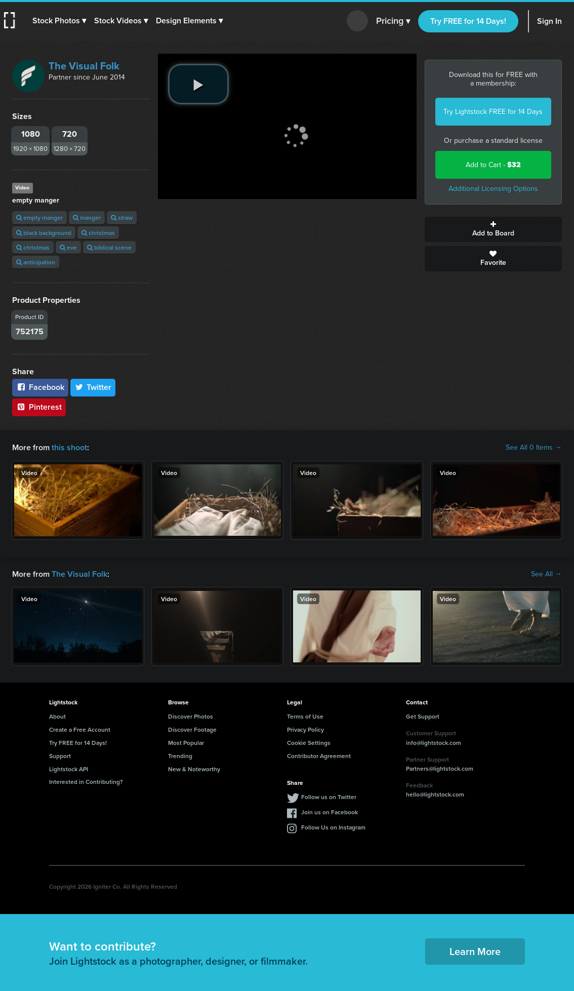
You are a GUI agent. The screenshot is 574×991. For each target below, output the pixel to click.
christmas (98, 232)
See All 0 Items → (534, 448)
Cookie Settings (309, 742)
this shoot (69, 447)
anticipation (35, 262)
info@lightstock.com (433, 742)
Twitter (93, 387)
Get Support (422, 716)
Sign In (549, 21)
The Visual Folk (84, 65)
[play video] (198, 84)
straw (122, 217)
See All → (546, 574)
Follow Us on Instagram (333, 827)
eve (68, 247)
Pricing (393, 21)
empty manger (39, 217)
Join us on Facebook (329, 812)
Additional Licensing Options (493, 188)
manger (87, 217)
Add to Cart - (493, 165)
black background (43, 232)
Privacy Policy (305, 729)
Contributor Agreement (319, 755)
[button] (59, 20)
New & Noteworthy (194, 769)
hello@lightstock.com (435, 794)
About (57, 716)
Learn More (475, 951)
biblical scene (109, 247)
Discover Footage (192, 729)
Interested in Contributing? (86, 781)
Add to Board (493, 229)
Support (60, 755)
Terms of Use (305, 716)
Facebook (40, 387)
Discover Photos (190, 716)
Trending (180, 755)
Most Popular (186, 742)
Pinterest (39, 407)
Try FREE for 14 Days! (468, 21)
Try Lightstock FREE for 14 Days (493, 111)
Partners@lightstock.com (439, 768)
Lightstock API (68, 769)
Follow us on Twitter (328, 796)
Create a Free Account (79, 729)
